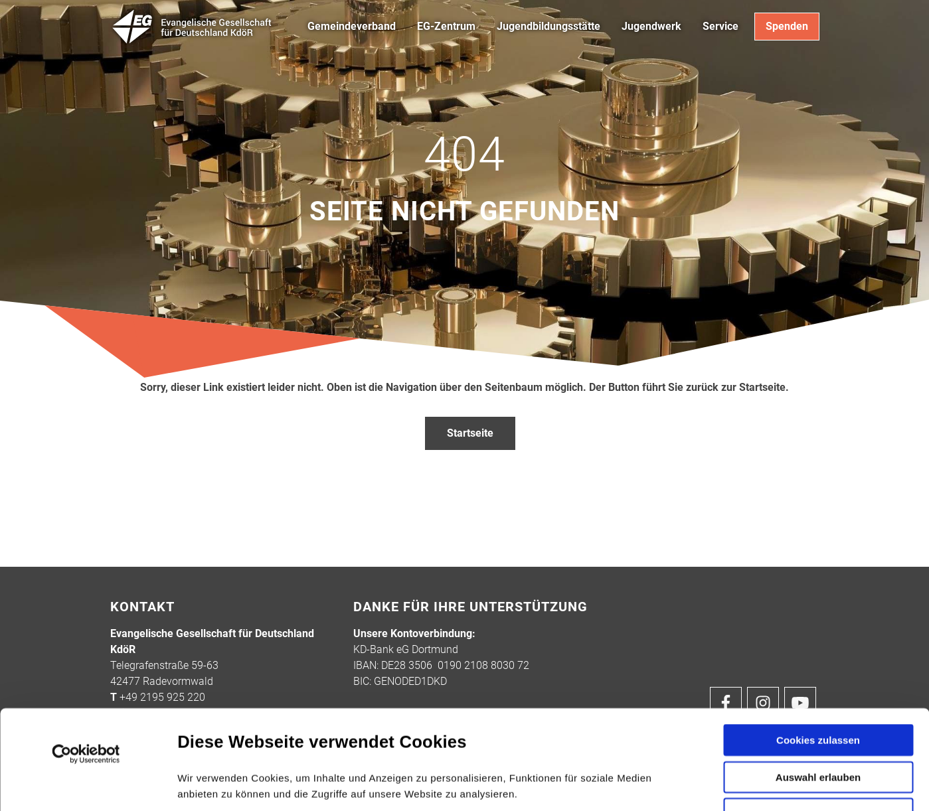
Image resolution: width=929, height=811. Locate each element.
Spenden (787, 26)
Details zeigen (709, 784)
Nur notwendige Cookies (818, 723)
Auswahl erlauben (818, 684)
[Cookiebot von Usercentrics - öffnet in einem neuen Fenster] (86, 661)
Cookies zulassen (818, 646)
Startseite (470, 433)
